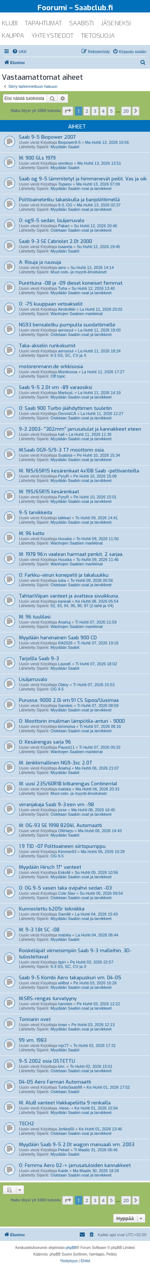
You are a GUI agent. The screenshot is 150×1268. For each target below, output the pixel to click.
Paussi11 (66, 747)
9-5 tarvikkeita (35, 512)
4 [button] (103, 111)
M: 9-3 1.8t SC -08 (39, 930)
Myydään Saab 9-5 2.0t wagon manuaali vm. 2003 (76, 1144)
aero (62, 267)
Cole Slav (66, 893)
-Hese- (64, 1108)
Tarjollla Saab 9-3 (39, 658)
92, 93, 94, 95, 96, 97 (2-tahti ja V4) (82, 605)
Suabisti (65, 455)
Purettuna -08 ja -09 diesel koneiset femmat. (71, 283)
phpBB (71, 1248)
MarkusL (66, 392)
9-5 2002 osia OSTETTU (47, 1061)
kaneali (64, 601)
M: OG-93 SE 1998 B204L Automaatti (60, 825)
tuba (62, 580)
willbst (63, 983)
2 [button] (87, 111)
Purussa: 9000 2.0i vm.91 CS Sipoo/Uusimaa (69, 700)
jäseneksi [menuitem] (116, 23)
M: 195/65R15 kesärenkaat (49, 492)
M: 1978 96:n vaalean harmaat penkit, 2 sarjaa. (71, 554)
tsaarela (65, 246)
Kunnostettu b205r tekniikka (51, 909)
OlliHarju (66, 830)
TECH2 (26, 1124)
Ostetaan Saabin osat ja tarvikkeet (81, 230)
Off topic (58, 376)
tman (62, 1024)
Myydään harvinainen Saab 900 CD (58, 638)
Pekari (64, 1150)
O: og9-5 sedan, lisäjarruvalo (51, 220)
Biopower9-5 (69, 142)
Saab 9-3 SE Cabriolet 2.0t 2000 (55, 241)
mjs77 (63, 1045)
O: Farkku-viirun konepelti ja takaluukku (63, 575)
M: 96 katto (31, 533)
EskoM (64, 872)
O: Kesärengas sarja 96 (45, 742)
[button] (67, 110)
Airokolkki (66, 309)
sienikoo (65, 163)
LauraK (64, 664)
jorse (62, 810)
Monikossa (68, 372)
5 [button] (111, 111)
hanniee (65, 1004)
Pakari (64, 226)
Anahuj (64, 622)
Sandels (65, 705)
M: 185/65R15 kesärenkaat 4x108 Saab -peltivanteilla (79, 471)
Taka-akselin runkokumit (47, 346)
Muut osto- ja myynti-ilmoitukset (79, 272)
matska (64, 789)
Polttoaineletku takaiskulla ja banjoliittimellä (69, 200)
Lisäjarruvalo (33, 679)
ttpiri (62, 962)
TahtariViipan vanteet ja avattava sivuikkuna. (69, 596)
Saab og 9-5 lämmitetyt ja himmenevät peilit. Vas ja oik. (83, 179)
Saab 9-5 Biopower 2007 (47, 137)
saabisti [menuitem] (81, 23)
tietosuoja (98, 35)
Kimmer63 (67, 851)
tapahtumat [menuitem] (43, 23)
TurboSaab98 (70, 1087)
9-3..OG (65, 205)
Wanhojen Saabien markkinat (77, 313)
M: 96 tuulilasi (35, 617)
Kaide (63, 1170)
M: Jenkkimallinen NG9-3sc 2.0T (55, 763)
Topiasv (65, 184)
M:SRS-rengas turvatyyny (47, 998)
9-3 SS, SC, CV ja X (68, 355)
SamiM (64, 914)
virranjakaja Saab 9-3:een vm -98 (56, 804)
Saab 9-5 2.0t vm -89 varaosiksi (55, 387)
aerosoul (66, 330)
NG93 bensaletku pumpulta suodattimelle (67, 325)
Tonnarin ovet (35, 1019)
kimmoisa (66, 726)
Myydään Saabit (65, 147)
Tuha (62, 288)
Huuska (65, 538)
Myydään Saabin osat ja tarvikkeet (81, 188)
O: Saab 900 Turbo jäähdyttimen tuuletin (65, 408)
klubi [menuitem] (9, 23)
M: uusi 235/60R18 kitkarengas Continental (68, 784)
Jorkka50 (66, 1129)
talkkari (64, 518)
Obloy (63, 684)
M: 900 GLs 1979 (37, 158)
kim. (62, 1066)
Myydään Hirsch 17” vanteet (50, 867)
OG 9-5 (57, 689)
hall (61, 434)
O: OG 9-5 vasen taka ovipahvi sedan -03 (65, 888)
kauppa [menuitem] (13, 35)
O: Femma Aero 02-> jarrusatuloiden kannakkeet (75, 1165)
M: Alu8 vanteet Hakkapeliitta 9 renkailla (65, 1103)
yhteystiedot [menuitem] (52, 35)
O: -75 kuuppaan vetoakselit (51, 304)
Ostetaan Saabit (65, 1091)
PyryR (63, 476)
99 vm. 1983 (33, 1040)
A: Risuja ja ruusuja (40, 262)
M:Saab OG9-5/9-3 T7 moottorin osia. (62, 450)
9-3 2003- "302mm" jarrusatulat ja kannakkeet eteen (80, 429)
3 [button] (95, 111)
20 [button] (126, 111)
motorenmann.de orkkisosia (51, 366)
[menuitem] (19, 51)
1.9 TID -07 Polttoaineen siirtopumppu (62, 846)
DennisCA (67, 413)
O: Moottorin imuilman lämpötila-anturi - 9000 (72, 721)
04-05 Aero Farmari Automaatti (55, 1082)
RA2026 (65, 643)
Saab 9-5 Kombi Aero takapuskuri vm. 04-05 (70, 978)
